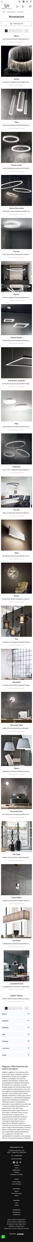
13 (26, 31)
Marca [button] (4, 1014)
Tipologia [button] (5, 1041)
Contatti (16, 1172)
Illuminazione (20, 11)
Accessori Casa (11, 11)
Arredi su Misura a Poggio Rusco (16, 1222)
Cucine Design (16, 1181)
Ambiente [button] (5, 1021)
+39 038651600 (17, 1155)
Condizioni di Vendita (16, 1174)
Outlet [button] (4, 1055)
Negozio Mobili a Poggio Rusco (16, 1219)
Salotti (16, 1195)
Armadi (16, 1205)
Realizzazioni (16, 1170)
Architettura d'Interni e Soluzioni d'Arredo (16, 1228)
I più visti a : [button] (6, 1048)
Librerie (16, 1191)
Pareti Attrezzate (16, 1193)
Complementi (16, 1214)
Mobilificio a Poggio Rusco (16, 1226)
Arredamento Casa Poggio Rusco (16, 1224)
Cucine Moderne (16, 1184)
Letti (16, 1203)
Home (3, 11)
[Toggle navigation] (30, 6)
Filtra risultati (16, 24)
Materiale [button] (5, 1027)
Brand (16, 1168)
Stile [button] (3, 1034)
